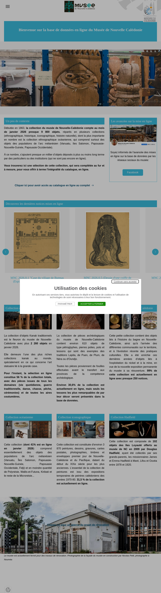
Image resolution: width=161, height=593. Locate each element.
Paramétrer (65, 304)
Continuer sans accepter (125, 281)
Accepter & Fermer (91, 304)
